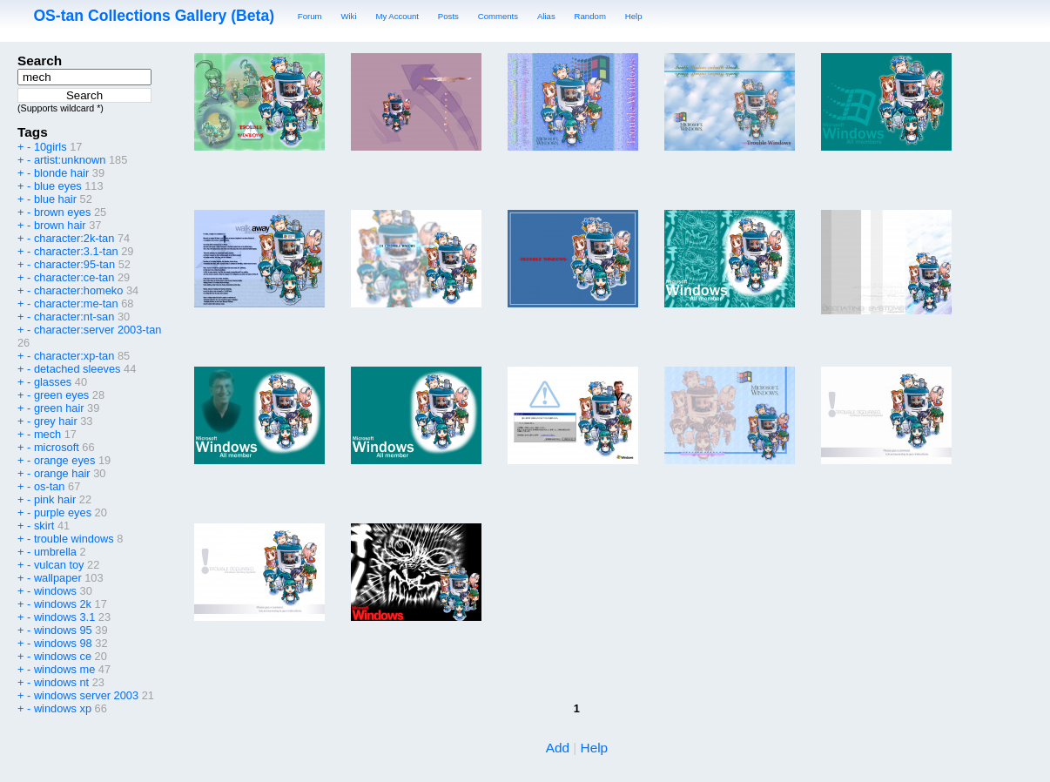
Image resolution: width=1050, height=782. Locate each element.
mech (47, 434)
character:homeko (78, 290)
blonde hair (61, 172)
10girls (50, 146)
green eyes (61, 394)
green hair (59, 408)
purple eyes (62, 512)
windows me (64, 669)
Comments (498, 16)
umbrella (55, 551)
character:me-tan (76, 303)
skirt (44, 525)
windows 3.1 (64, 617)
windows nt (61, 682)
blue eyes (58, 185)
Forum (310, 16)
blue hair (55, 199)
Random (590, 16)
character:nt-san (74, 316)
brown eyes (62, 212)
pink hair (55, 499)
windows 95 (63, 630)
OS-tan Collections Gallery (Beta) (153, 15)
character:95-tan (74, 264)
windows (55, 590)
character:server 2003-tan (98, 329)
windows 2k (62, 603)
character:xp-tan (74, 355)
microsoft (56, 447)
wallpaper (58, 577)
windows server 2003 (86, 695)
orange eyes (64, 460)
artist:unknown (70, 159)
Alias (546, 16)
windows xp (62, 708)
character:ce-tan (74, 277)
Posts (448, 16)
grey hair (55, 421)
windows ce (62, 656)
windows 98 (63, 643)
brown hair (60, 225)
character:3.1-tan (76, 251)
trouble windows (74, 538)
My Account (397, 16)
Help (634, 16)
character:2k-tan (74, 238)
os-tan (49, 486)
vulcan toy (59, 564)
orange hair (62, 473)
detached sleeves (77, 368)
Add (557, 747)
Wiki (348, 16)
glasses (52, 381)
